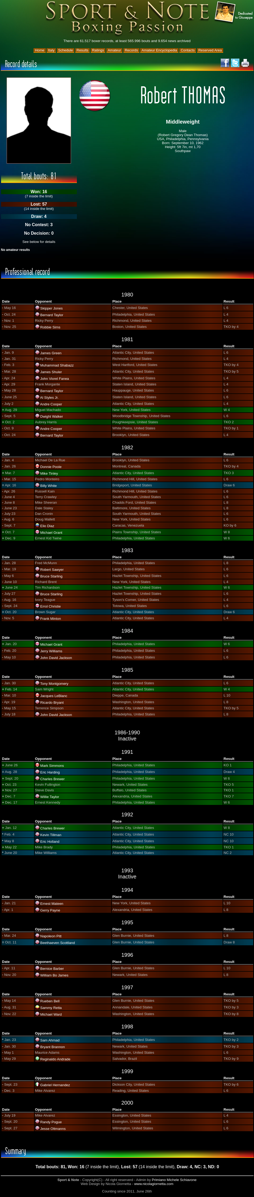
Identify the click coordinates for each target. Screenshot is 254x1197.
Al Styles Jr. (49, 398)
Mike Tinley (49, 473)
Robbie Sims (50, 327)
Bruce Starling (51, 576)
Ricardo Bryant (52, 703)
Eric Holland (49, 842)
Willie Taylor (49, 797)
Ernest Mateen (51, 904)
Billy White (48, 486)
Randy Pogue (51, 1122)
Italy (51, 50)
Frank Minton (50, 619)
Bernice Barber (52, 969)
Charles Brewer (52, 779)
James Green (50, 353)
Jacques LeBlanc (53, 696)
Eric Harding (50, 772)
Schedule (65, 50)
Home (39, 50)
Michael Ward (51, 1014)
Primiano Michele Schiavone (174, 1180)
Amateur (114, 50)
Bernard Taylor (51, 315)
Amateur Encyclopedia (159, 50)
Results (82, 50)
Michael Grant (51, 533)
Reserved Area (210, 50)
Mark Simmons (52, 766)
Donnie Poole (50, 467)
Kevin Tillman (50, 835)
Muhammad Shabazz (57, 365)
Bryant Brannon (52, 1047)
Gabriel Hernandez (55, 1085)
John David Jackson (56, 658)
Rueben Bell (50, 1001)
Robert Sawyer (52, 570)
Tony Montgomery (54, 684)
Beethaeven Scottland (57, 943)
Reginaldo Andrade (55, 1059)
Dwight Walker (51, 416)
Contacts (188, 50)
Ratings (98, 50)
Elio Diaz (47, 526)
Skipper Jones (51, 308)
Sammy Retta (51, 1008)
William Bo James (54, 975)
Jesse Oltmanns (53, 1129)
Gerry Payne (50, 910)
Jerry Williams (51, 651)
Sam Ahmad (50, 1040)
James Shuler (51, 372)
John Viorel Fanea (54, 379)
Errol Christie (50, 606)
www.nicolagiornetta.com (153, 1184)
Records (131, 50)
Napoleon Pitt (50, 936)
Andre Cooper (51, 404)
